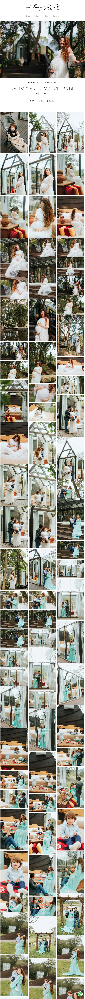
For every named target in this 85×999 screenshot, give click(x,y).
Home (28, 16)
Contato (56, 16)
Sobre (47, 16)
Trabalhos (38, 16)
